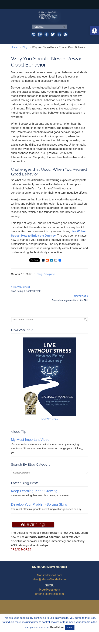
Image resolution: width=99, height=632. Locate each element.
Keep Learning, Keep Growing (34, 491)
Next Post (81, 296)
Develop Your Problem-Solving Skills (39, 504)
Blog (25, 47)
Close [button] (69, 627)
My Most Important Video (30, 440)
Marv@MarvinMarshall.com (49, 579)
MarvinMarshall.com (49, 575)
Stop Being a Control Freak (26, 291)
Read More (57, 627)
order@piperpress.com (49, 593)
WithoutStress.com (49, 17)
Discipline (49, 274)
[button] (94, 30)
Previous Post (20, 287)
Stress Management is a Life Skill (70, 300)
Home (14, 47)
